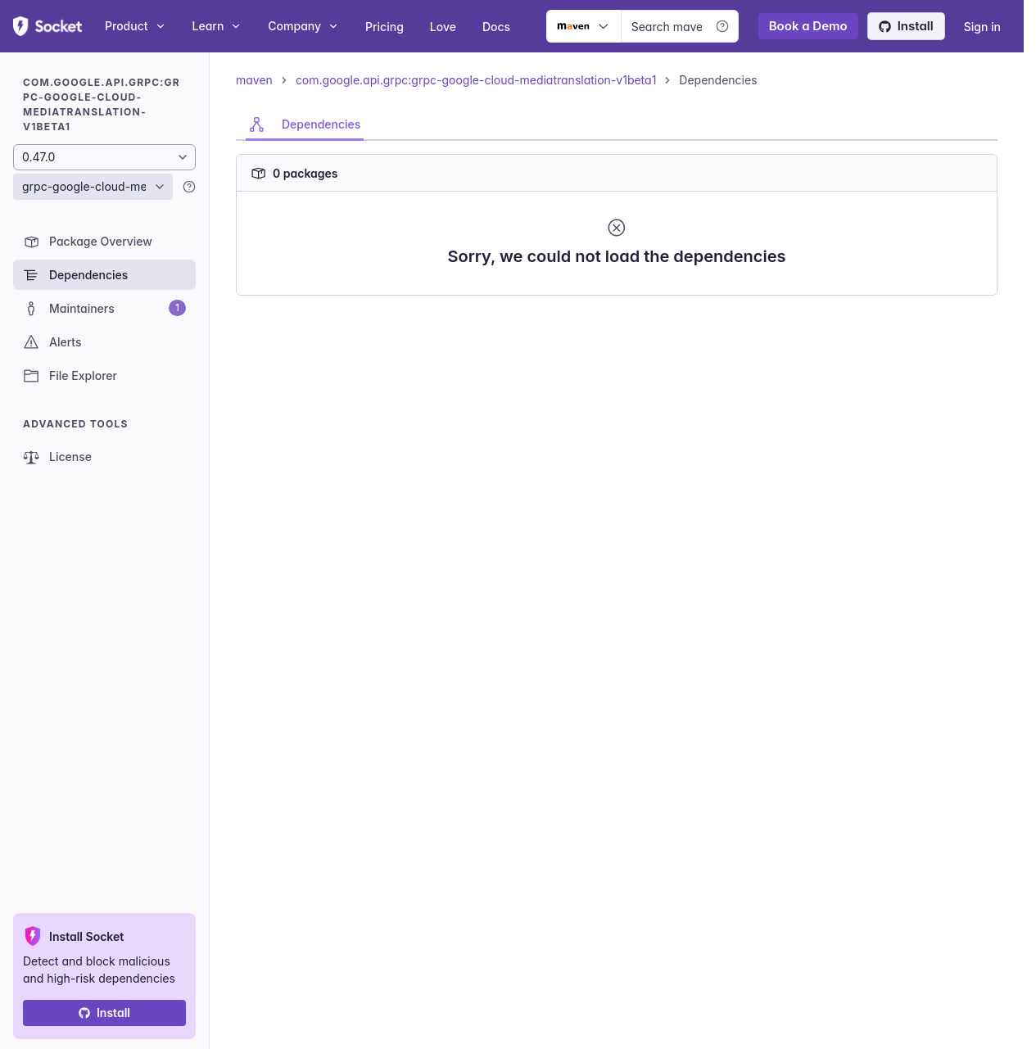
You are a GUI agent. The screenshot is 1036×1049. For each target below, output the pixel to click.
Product (135, 26)
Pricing (384, 27)
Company (303, 26)
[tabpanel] (617, 218)
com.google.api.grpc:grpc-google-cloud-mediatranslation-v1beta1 (476, 80)
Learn (217, 26)
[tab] (305, 124)
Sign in (982, 27)
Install (906, 26)
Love (443, 27)
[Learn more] (722, 26)
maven (254, 80)
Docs (496, 27)
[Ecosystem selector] (583, 26)
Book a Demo (808, 26)
